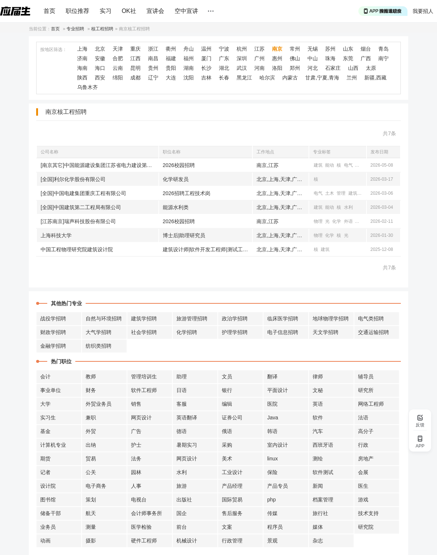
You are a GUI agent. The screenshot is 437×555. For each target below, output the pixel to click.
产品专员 (277, 486)
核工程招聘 (102, 28)
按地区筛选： (53, 49)
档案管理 (323, 500)
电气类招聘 (371, 318)
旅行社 (320, 513)
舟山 (188, 49)
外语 (348, 221)
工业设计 (232, 472)
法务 (136, 459)
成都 (135, 78)
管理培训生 (144, 376)
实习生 (48, 417)
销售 (136, 404)
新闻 (318, 486)
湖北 (224, 68)
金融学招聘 (53, 346)
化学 (336, 221)
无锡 (312, 49)
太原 (371, 68)
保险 (272, 472)
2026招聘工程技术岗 (186, 193)
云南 (118, 68)
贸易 (91, 459)
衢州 (171, 49)
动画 (45, 541)
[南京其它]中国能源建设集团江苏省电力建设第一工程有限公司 (99, 165)
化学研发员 (176, 179)
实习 (105, 11)
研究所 (366, 390)
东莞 (348, 58)
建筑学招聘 (144, 318)
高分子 (366, 431)
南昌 (153, 58)
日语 (181, 390)
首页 (49, 11)
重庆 (135, 49)
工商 (364, 193)
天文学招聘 (325, 332)
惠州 (277, 58)
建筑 (318, 165)
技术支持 (368, 513)
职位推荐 (77, 11)
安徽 (100, 58)
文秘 (318, 390)
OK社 (129, 11)
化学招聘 (186, 332)
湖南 (188, 68)
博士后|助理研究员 (184, 235)
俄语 (227, 431)
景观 (272, 541)
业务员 (48, 527)
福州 (188, 58)
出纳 (91, 445)
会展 (363, 472)
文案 (227, 527)
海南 (82, 68)
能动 (329, 165)
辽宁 (153, 78)
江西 (135, 58)
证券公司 (232, 417)
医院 (272, 404)
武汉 (242, 68)
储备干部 (50, 513)
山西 (353, 68)
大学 (45, 404)
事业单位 (50, 390)
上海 (82, 49)
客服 (181, 404)
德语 (181, 431)
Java (272, 417)
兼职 (91, 417)
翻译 (272, 376)
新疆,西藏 (375, 78)
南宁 (383, 58)
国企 (181, 513)
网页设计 (141, 417)
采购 (227, 445)
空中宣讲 (186, 11)
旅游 (181, 486)
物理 (318, 221)
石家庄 (333, 68)
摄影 (91, 541)
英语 (318, 404)
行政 (363, 445)
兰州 (352, 78)
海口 (100, 68)
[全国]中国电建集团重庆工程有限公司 (83, 193)
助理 (181, 376)
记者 (45, 472)
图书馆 (48, 500)
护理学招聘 (235, 332)
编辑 (227, 404)
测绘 (318, 459)
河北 (312, 68)
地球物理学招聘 (331, 318)
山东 (348, 49)
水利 (348, 207)
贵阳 (171, 68)
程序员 (275, 527)
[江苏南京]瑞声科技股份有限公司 (78, 221)
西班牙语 (323, 445)
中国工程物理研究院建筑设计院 (77, 249)
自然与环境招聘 (104, 318)
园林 (136, 472)
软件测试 (323, 472)
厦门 (206, 58)
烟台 (366, 49)
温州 (206, 49)
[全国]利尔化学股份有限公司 (73, 179)
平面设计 (277, 390)
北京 (100, 49)
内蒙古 (290, 78)
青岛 (383, 49)
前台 (181, 527)
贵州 (153, 68)
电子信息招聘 (282, 332)
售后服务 (232, 513)
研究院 (366, 527)
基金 (45, 431)
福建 (171, 58)
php (271, 500)
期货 (45, 459)
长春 (224, 78)
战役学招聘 (53, 318)
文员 (227, 376)
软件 (318, 417)
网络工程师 (371, 404)
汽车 (318, 431)
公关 (91, 472)
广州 (259, 58)
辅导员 (366, 376)
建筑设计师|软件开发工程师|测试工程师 (207, 249)
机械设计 (186, 541)
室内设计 (277, 445)
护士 (136, 445)
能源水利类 (176, 207)
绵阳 (118, 78)
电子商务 (96, 486)
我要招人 (423, 11)
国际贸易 (232, 500)
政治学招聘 (235, 318)
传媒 (272, 513)
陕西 (82, 78)
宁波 (224, 49)
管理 (341, 193)
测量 (91, 527)
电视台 (139, 500)
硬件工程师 (144, 541)
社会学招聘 (144, 332)
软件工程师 (144, 390)
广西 (366, 58)
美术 (227, 459)
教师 (91, 376)
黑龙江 (244, 78)
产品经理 (232, 486)
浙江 (153, 49)
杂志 (318, 541)
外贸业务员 (98, 404)
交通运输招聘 (373, 332)
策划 (91, 500)
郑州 (295, 68)
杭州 (242, 49)
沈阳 (188, 78)
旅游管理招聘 (191, 318)
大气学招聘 (98, 332)
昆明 (135, 68)
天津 (118, 49)
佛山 (295, 58)
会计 (45, 376)
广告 (136, 431)
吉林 (206, 78)
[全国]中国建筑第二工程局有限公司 (81, 207)
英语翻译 (186, 417)
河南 (259, 68)
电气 (348, 165)
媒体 (318, 527)
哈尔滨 (267, 78)
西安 (100, 78)
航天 (91, 513)
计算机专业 (53, 445)
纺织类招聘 (98, 346)
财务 (91, 390)
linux (272, 459)
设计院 (48, 486)
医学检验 (141, 527)
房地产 (366, 459)
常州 (295, 49)
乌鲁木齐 (87, 87)
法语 (363, 417)
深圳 (242, 58)
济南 (82, 58)
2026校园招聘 (179, 165)
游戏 (363, 500)
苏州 (330, 49)
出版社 (184, 500)
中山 (312, 58)
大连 (171, 78)
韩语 (272, 431)
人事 (136, 486)
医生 (363, 486)
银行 (227, 390)
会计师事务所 (146, 513)
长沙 (206, 68)
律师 (318, 376)
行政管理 (232, 541)
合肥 (118, 58)
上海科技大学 (56, 235)
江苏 (259, 49)
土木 (359, 165)
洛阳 (277, 68)
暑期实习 (186, 445)
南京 (277, 49)
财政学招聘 (53, 332)
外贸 (91, 431)
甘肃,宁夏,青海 (322, 78)
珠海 (330, 58)
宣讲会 (155, 11)
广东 (224, 58)
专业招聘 (75, 28)
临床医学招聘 (282, 318)
